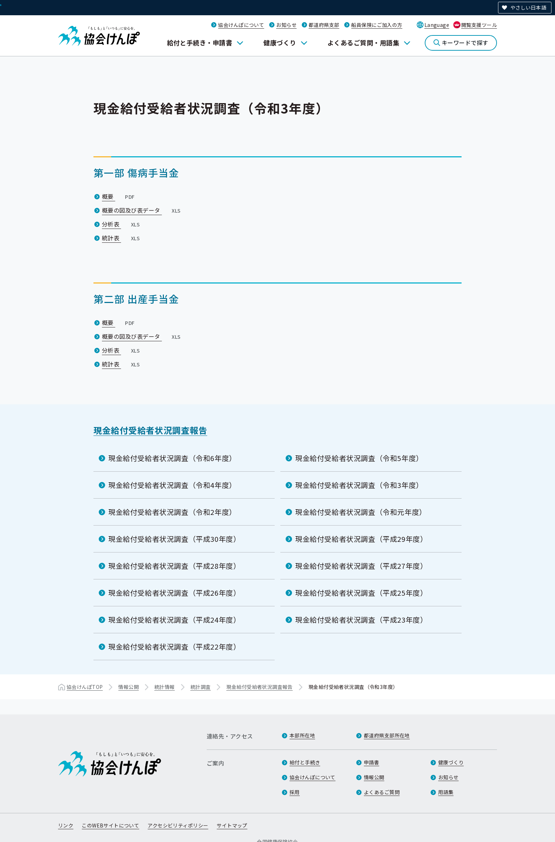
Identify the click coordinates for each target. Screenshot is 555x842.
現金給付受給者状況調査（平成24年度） (174, 619)
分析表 (121, 224)
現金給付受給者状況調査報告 (150, 430)
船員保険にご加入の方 (376, 24)
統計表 (121, 238)
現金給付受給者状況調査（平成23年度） (361, 619)
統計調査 (200, 686)
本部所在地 (302, 735)
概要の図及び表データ (142, 210)
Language (436, 24)
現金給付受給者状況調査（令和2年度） (172, 512)
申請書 (371, 762)
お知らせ (286, 24)
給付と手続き (305, 762)
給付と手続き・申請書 (200, 42)
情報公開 (128, 686)
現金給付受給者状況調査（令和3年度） (359, 485)
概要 (119, 196)
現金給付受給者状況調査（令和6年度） (172, 458)
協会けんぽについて (241, 24)
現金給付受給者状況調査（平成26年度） (174, 593)
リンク (65, 825)
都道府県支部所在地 (387, 735)
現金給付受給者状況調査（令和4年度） (172, 485)
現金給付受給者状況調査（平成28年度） (174, 566)
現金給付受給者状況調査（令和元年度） (361, 512)
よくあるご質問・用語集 (363, 42)
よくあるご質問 (382, 792)
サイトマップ (232, 825)
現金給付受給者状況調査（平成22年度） (174, 646)
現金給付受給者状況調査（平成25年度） (361, 593)
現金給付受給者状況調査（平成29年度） (361, 539)
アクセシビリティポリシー (178, 825)
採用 (295, 792)
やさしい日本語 (528, 7)
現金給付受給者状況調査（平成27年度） (361, 566)
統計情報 (164, 686)
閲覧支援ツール (479, 24)
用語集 (445, 792)
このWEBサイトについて (110, 825)
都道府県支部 (324, 24)
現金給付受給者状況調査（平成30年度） (174, 539)
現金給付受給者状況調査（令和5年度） (359, 458)
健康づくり (279, 42)
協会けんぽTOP (85, 686)
